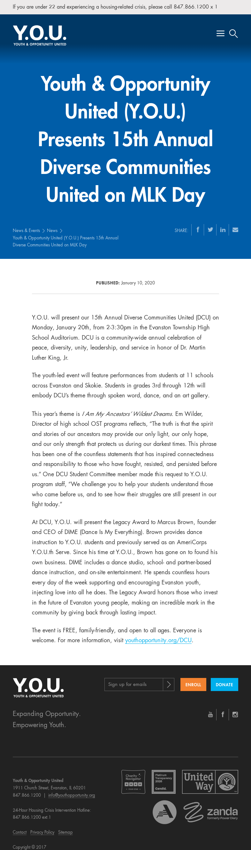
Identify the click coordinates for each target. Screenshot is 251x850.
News (52, 224)
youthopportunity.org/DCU (158, 634)
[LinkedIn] (223, 223)
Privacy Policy (42, 826)
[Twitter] (210, 223)
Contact (20, 826)
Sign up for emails (127, 678)
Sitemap (65, 826)
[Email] (235, 223)
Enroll (193, 678)
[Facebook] (198, 223)
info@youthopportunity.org (71, 789)
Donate (224, 678)
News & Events (26, 224)
